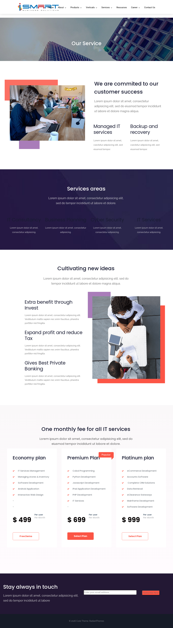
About (61, 7)
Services (105, 7)
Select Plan (79, 536)
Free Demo (25, 536)
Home (51, 7)
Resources (121, 7)
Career (134, 7)
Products (74, 7)
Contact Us (149, 7)
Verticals (90, 7)
